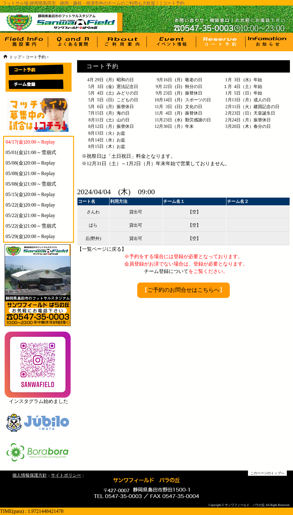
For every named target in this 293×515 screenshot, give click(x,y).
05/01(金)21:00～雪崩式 (31, 152)
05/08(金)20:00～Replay (30, 162)
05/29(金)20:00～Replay (30, 236)
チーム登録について (166, 271)
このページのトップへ (267, 473)
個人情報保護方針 (29, 475)
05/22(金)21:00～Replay (30, 215)
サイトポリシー (66, 475)
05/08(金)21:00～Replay (30, 173)
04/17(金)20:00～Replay (30, 141)
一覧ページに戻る (102, 249)
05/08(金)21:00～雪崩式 (31, 183)
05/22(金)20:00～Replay (30, 204)
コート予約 (36, 57)
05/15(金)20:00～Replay (30, 194)
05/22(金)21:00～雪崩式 (31, 225)
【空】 (194, 212)
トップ (15, 57)
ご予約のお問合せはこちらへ (183, 290)
